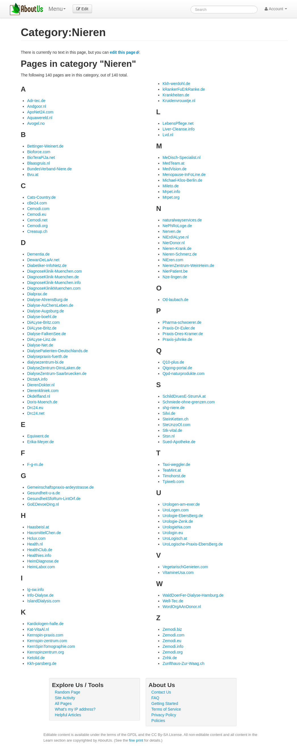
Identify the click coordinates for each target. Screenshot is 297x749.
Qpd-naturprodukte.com (183, 373)
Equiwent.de (38, 436)
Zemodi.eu (171, 640)
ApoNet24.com (40, 112)
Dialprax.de (37, 294)
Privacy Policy (163, 715)
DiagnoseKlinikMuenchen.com (53, 288)
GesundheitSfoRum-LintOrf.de (53, 498)
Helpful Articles (68, 715)
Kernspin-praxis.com (45, 635)
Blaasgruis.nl (38, 163)
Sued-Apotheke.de (178, 441)
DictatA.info (37, 379)
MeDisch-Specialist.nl (181, 157)
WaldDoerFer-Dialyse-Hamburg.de (192, 595)
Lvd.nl (167, 134)
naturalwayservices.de (182, 220)
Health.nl (35, 544)
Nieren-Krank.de (176, 248)
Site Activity (65, 698)
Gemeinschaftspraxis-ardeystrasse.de (60, 487)
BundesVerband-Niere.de (49, 169)
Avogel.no (36, 123)
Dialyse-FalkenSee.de (46, 333)
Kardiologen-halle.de (45, 623)
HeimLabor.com (41, 567)
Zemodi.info (172, 646)
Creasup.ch (37, 231)
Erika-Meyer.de (40, 441)
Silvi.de (168, 413)
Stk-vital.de (172, 430)
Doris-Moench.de (42, 402)
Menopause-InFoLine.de (184, 174)
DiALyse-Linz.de (41, 339)
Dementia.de (38, 254)
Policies (158, 720)
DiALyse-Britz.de (42, 328)
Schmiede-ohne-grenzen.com (188, 402)
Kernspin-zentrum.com (47, 640)
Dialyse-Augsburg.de (45, 311)
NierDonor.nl (173, 242)
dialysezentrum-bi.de (45, 362)
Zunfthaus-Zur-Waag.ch (183, 663)
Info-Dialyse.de (40, 595)
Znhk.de (169, 657)
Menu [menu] (57, 9)
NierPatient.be (175, 271)
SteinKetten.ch (175, 419)
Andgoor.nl (36, 106)
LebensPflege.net (177, 123)
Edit (82, 9)
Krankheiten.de (175, 95)
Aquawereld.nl (39, 117)
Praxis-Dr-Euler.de (178, 328)
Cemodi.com (38, 208)
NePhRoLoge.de (177, 225)
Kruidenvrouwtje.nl (178, 100)
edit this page (122, 52)
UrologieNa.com (176, 527)
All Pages (63, 703)
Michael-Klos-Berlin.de (182, 180)
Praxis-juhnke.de (177, 339)
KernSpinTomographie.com (51, 646)
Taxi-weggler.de (176, 464)
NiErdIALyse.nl (175, 237)
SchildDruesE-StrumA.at (184, 396)
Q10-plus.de (173, 362)
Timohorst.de (173, 476)
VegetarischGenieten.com (185, 567)
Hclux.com (36, 538)
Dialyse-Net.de (40, 345)
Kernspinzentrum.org (45, 652)
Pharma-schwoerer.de (181, 322)
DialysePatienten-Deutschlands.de (57, 350)
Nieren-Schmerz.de (179, 254)
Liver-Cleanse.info (178, 129)
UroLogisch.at (174, 538)
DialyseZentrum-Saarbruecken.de (56, 373)
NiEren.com (172, 260)
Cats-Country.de (41, 197)
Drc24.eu (35, 407)
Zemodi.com (173, 635)
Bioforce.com (38, 152)
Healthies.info (39, 555)
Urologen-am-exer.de (181, 504)
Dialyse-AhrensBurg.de (47, 299)
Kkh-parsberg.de (42, 663)
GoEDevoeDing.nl (43, 504)
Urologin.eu (172, 532)
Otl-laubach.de (175, 299)
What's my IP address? (75, 709)
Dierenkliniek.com (42, 390)
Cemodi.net (37, 220)
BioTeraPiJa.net (41, 157)
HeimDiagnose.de (42, 561)
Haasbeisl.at (38, 527)
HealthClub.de (39, 549)
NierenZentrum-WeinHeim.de (188, 265)
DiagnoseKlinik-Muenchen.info (54, 282)
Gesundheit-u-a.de (43, 493)
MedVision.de (174, 169)
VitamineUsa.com (177, 572)
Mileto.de (170, 186)
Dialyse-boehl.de (42, 316)
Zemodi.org (172, 652)
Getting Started (164, 703)
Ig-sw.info (35, 589)
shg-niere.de (173, 407)
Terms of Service (166, 709)
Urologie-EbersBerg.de (182, 515)
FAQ (155, 698)
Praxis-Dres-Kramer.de (182, 333)
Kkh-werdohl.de (176, 83)
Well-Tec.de (172, 601)
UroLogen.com (175, 510)
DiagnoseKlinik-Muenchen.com (54, 271)
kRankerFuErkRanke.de (183, 89)
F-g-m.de (35, 464)
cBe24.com (37, 203)
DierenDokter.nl (41, 385)
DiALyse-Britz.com (43, 322)
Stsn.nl (168, 436)
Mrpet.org (170, 197)
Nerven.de (171, 231)
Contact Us (161, 692)
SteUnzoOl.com (176, 424)
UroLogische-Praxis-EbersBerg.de (192, 544)
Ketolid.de (36, 657)
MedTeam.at (173, 163)
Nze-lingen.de (174, 277)
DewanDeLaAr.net (43, 260)
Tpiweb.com (173, 481)
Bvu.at (32, 174)
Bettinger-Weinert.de (45, 146)
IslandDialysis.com (43, 601)
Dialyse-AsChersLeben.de (50, 305)
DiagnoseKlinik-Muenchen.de (53, 277)
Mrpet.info (171, 191)
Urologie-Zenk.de (177, 521)
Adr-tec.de (36, 100)
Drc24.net (35, 413)
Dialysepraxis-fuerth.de (47, 356)
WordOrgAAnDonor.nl (181, 606)
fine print (136, 740)
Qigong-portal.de (177, 368)
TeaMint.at (171, 470)
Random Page (67, 692)
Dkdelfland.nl (38, 396)
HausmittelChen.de (44, 532)
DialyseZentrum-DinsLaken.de (53, 368)
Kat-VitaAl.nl (38, 629)
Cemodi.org (37, 225)
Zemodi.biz (172, 629)
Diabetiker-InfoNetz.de (46, 265)
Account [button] (276, 9)
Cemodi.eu (36, 214)
